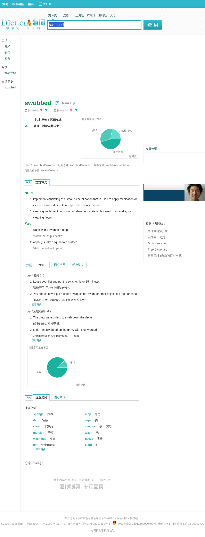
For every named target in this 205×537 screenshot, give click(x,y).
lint (35, 445)
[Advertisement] (83, 65)
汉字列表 (122, 518)
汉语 (66, 15)
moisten (39, 432)
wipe (88, 420)
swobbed (10, 87)
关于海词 (69, 518)
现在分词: (99, 165)
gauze (89, 438)
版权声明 (82, 518)
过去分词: (63, 165)
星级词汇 (109, 518)
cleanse (90, 426)
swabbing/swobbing (117, 165)
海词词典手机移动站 (103, 530)
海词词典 (23, 523)
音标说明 (10, 72)
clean (37, 426)
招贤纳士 (135, 518)
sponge (38, 414)
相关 (7, 58)
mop (88, 414)
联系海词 (96, 518)
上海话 (79, 15)
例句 (7, 52)
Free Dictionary (157, 249)
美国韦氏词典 (156, 237)
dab (36, 420)
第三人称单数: (32, 170)
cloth (89, 445)
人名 (113, 15)
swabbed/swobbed (45, 165)
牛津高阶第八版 (158, 231)
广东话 (91, 15)
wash (89, 432)
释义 (7, 46)
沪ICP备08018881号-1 (96, 523)
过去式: (29, 165)
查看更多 (36, 304)
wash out (40, 438)
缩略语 (102, 15)
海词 (5, 4)
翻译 (31, 4)
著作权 (86, 480)
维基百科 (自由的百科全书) (165, 255)
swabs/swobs (49, 170)
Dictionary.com (157, 243)
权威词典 (18, 4)
